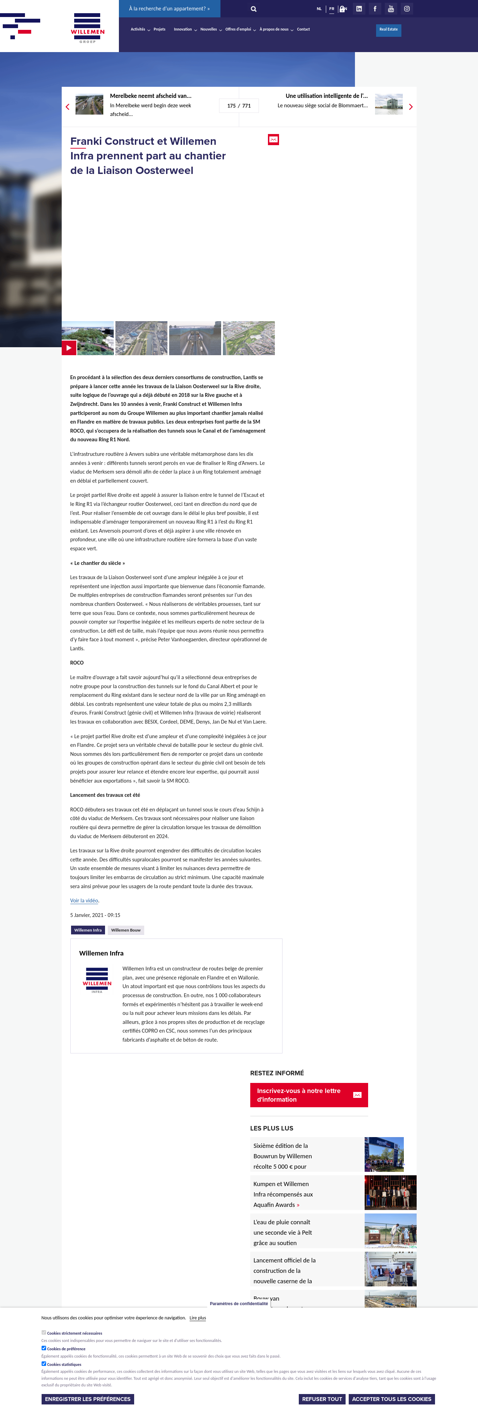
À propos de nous (274, 29)
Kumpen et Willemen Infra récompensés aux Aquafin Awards (283, 1194)
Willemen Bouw (126, 930)
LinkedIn (359, 9)
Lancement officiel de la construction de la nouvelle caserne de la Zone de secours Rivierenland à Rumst (285, 1281)
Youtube (391, 9)
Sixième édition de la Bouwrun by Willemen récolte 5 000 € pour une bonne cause (283, 1161)
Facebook (375, 9)
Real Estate (389, 29)
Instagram (407, 9)
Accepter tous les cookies (392, 1399)
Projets (159, 29)
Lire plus (198, 1318)
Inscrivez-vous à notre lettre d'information (299, 1095)
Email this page (274, 139)
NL (319, 8)
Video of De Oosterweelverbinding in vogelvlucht (169, 248)
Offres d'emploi (238, 29)
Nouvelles (209, 29)
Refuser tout (322, 1399)
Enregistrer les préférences (88, 1399)
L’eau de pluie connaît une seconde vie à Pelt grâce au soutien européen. (283, 1237)
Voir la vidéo (84, 900)
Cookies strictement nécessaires (74, 1333)
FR (331, 8)
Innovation (183, 29)
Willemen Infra (90, 929)
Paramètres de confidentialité (239, 1303)
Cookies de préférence (66, 1348)
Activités (138, 29)
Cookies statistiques (64, 1364)
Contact (303, 29)
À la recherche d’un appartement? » (169, 8)
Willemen (88, 28)
